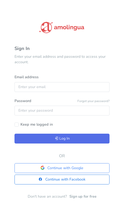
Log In (62, 138)
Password (22, 100)
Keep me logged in (36, 124)
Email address (26, 77)
